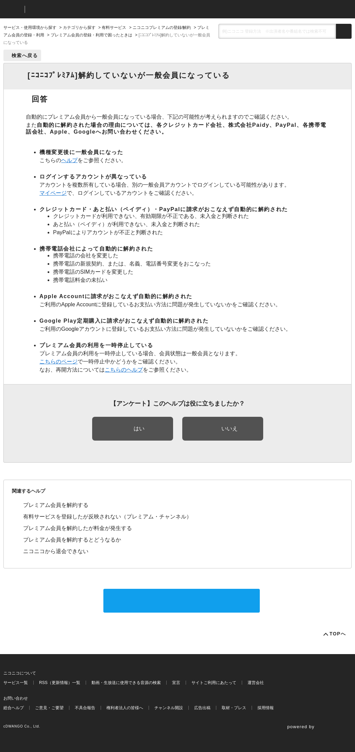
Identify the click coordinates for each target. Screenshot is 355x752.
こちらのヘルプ (124, 370)
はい (139, 428)
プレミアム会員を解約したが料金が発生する (77, 528)
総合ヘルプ (13, 707)
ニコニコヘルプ (66, 9)
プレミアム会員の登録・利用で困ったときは (91, 35)
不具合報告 (85, 707)
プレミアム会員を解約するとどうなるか (72, 540)
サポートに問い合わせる (182, 600)
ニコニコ (12, 9)
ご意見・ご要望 (49, 707)
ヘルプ (69, 160)
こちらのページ (58, 361)
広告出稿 (202, 707)
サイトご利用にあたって (213, 682)
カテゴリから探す (79, 27)
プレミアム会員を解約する (55, 505)
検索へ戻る (25, 55)
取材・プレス (234, 707)
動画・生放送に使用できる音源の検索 (126, 682)
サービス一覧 (15, 682)
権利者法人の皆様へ (124, 707)
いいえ (229, 428)
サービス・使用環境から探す (29, 27)
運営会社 (256, 682)
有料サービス (114, 27)
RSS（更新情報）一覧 (59, 682)
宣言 (176, 682)
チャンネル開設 (168, 707)
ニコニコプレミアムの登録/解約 (162, 27)
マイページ (53, 193)
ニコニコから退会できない (55, 551)
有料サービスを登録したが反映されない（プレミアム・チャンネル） (107, 516)
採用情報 (265, 707)
